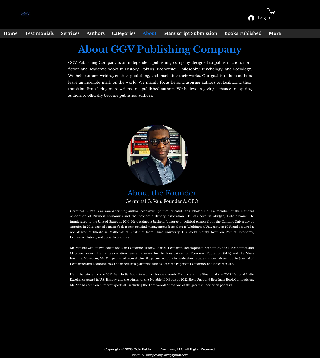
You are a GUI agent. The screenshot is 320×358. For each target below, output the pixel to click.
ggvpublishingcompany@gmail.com (160, 355)
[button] (271, 11)
